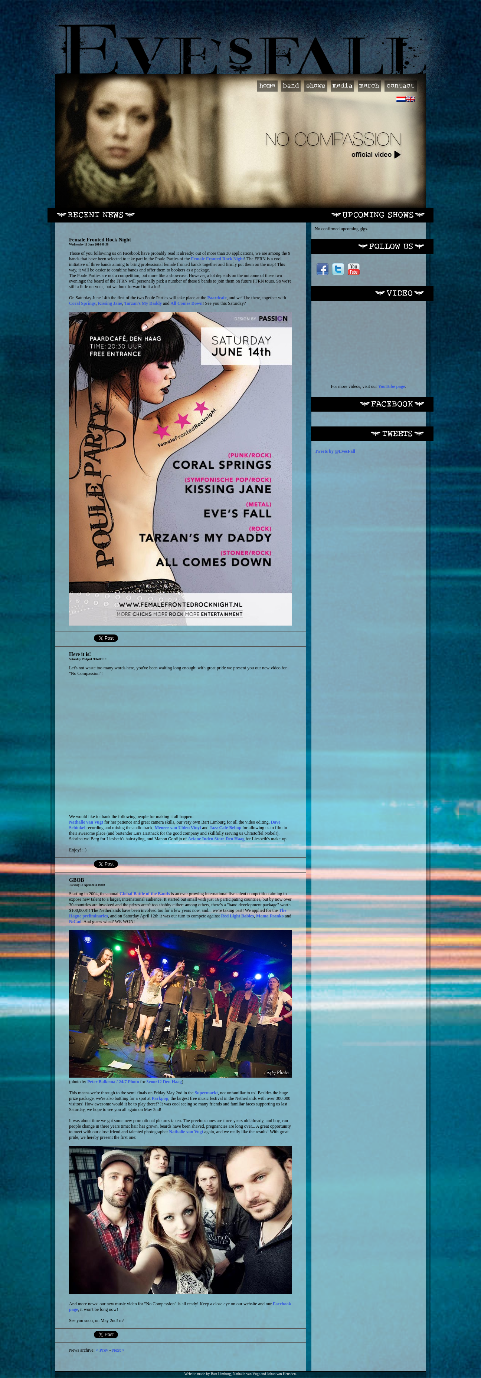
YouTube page (391, 386)
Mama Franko (270, 916)
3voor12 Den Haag (163, 1081)
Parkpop (160, 1098)
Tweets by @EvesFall (335, 451)
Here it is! (80, 654)
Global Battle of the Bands (145, 893)
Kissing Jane (110, 303)
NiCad (75, 921)
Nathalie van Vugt (86, 822)
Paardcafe (217, 297)
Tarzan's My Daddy (143, 303)
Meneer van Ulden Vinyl (178, 827)
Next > (118, 1350)
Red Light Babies (237, 916)
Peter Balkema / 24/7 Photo (113, 1081)
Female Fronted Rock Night (100, 240)
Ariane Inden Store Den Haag (216, 838)
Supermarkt (206, 1092)
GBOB (76, 880)
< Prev (102, 1350)
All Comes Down (187, 303)
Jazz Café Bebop (225, 827)
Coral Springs (82, 303)
